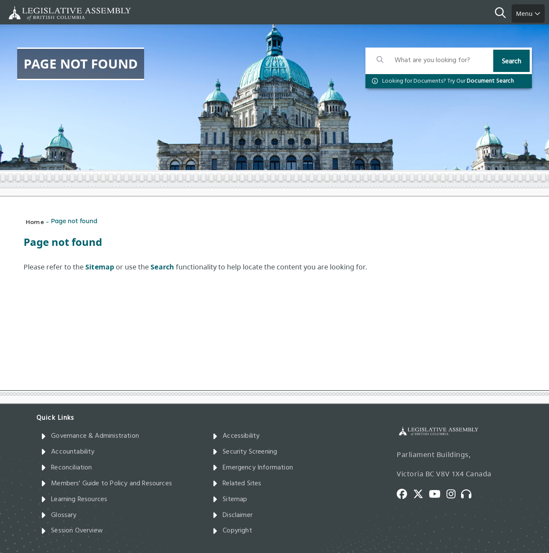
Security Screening (244, 451)
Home (35, 221)
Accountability (68, 451)
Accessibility (236, 436)
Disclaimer (232, 515)
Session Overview (72, 530)
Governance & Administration (90, 436)
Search (511, 61)
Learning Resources (74, 499)
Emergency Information (252, 467)
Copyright (232, 530)
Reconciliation (66, 467)
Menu (528, 13)
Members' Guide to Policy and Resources (106, 483)
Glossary (59, 515)
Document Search (490, 81)
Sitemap (229, 499)
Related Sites (237, 483)
